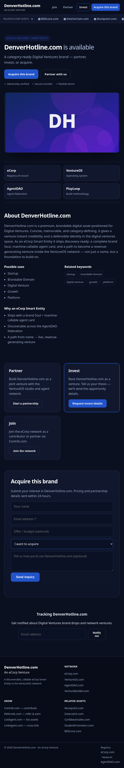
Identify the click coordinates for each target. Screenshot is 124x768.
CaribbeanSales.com (77, 719)
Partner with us (56, 74)
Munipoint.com (74, 708)
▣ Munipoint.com (105, 19)
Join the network (24, 450)
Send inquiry (25, 577)
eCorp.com (71, 673)
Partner (68, 7)
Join (54, 7)
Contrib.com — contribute (20, 708)
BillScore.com (73, 731)
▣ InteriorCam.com (77, 19)
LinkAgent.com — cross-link (21, 725)
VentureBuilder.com (77, 691)
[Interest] (62, 544)
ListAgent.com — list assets (21, 719)
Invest (83, 7)
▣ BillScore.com (48, 19)
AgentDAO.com (74, 685)
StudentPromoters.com (79, 725)
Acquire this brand (106, 7)
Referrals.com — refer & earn (22, 714)
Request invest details (88, 403)
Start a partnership (25, 403)
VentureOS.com (74, 679)
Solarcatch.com (74, 714)
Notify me (97, 634)
